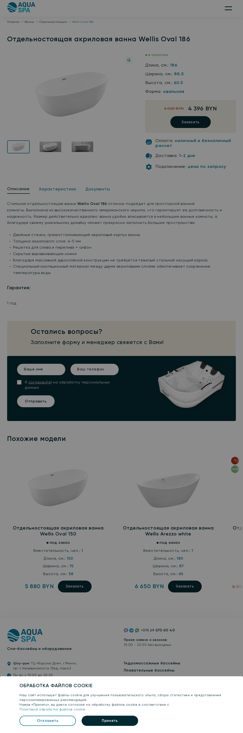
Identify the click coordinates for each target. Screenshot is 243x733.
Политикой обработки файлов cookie (52, 709)
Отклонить (48, 721)
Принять (110, 721)
